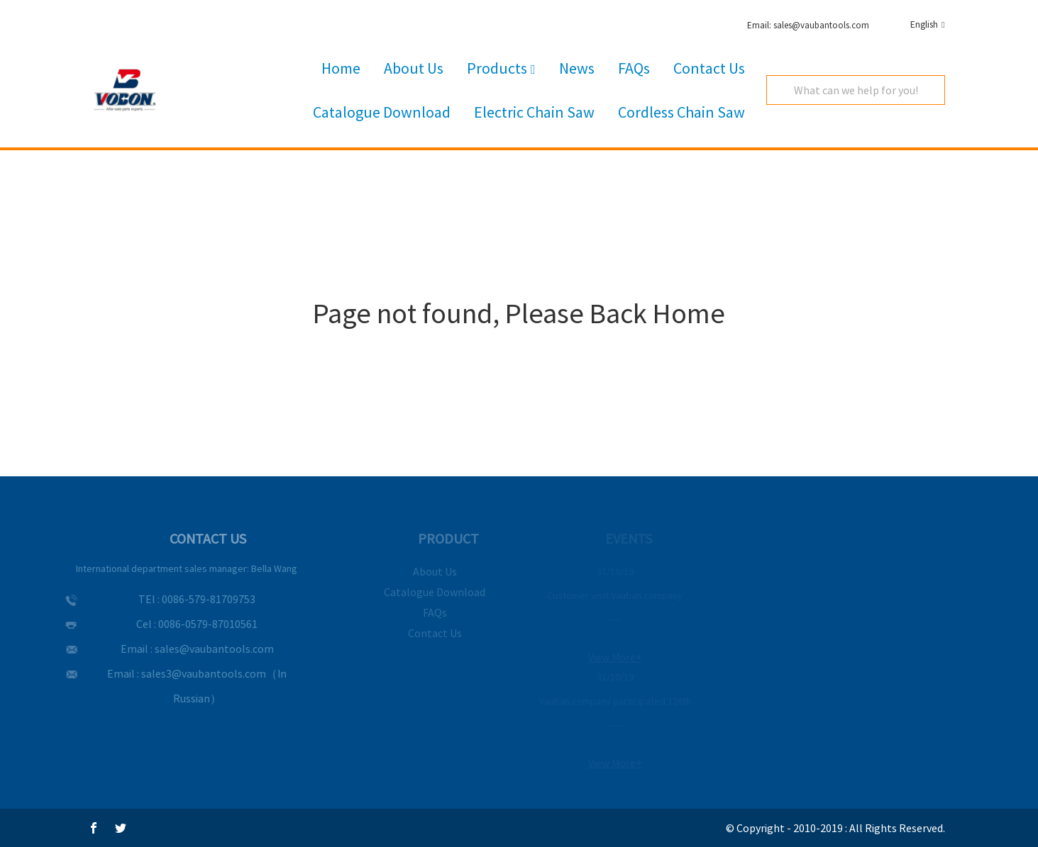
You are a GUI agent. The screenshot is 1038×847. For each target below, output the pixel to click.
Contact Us (709, 68)
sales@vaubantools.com (205, 648)
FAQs (634, 68)
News (577, 68)
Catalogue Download (382, 112)
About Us (413, 68)
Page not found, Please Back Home (519, 313)
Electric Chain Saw (534, 112)
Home (340, 68)
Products (501, 69)
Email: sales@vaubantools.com (808, 25)
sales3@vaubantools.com (195, 673)
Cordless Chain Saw (681, 112)
